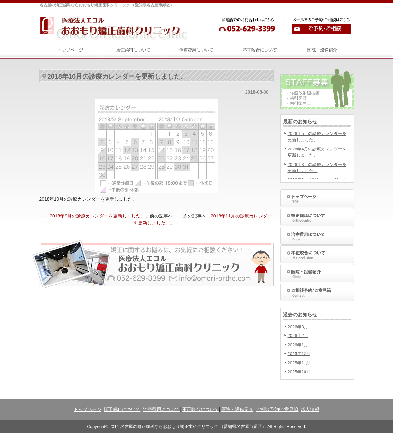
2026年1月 (298, 344)
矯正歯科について (122, 409)
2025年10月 (299, 371)
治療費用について (161, 409)
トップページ (87, 409)
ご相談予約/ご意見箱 (277, 409)
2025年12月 (299, 353)
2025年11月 (299, 362)
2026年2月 (298, 335)
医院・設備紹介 (237, 409)
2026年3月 (298, 326)
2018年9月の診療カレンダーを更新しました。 (97, 215)
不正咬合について (200, 409)
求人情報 (310, 409)
